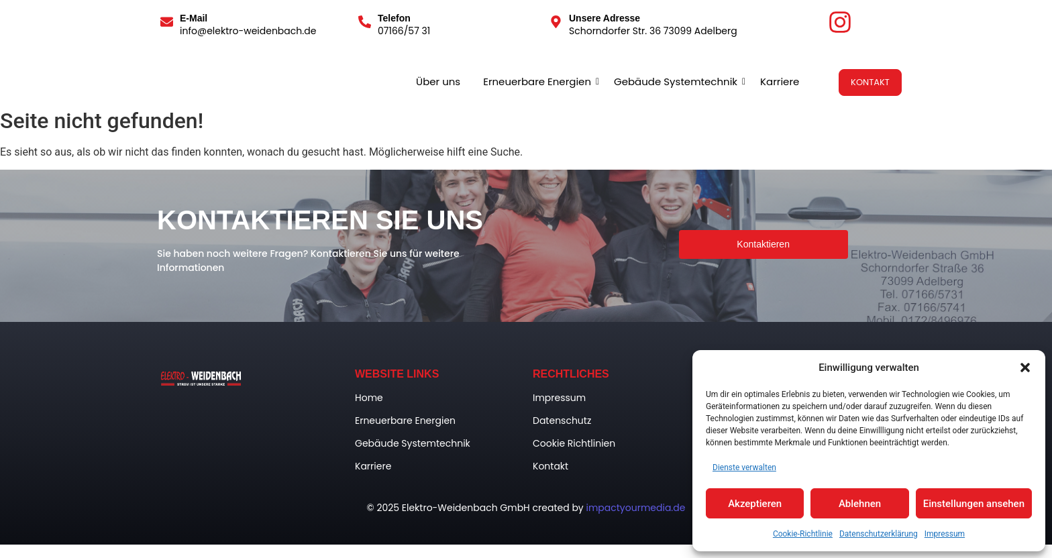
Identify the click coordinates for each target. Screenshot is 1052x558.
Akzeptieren (755, 504)
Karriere (779, 81)
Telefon (394, 18)
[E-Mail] (166, 22)
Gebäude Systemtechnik (678, 81)
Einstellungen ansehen (973, 504)
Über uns (438, 81)
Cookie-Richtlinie (803, 534)
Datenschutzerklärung (878, 534)
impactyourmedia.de (635, 507)
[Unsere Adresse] (555, 22)
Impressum (945, 534)
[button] (1025, 367)
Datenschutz (562, 420)
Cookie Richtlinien (574, 443)
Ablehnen (860, 504)
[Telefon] (364, 22)
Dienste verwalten (744, 467)
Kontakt (550, 466)
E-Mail (193, 18)
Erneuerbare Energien (539, 81)
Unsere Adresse (604, 18)
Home (369, 397)
